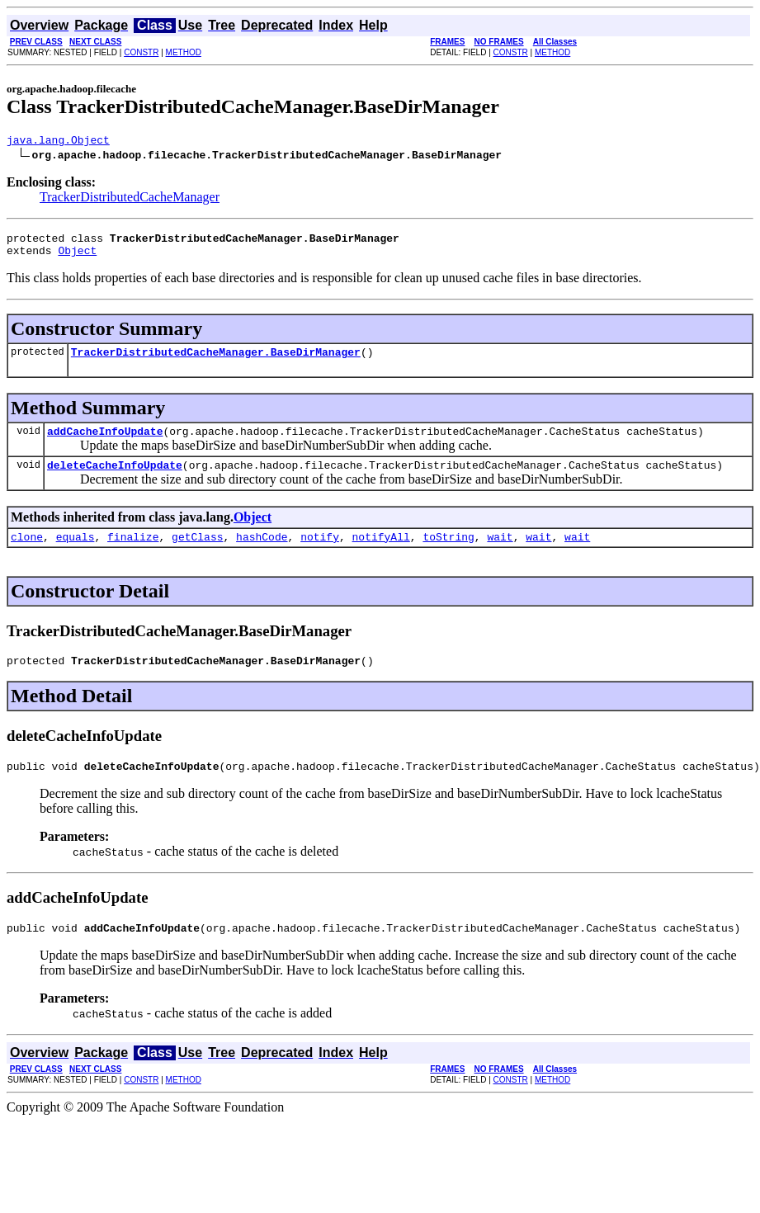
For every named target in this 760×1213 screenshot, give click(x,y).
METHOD (183, 52)
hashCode (261, 553)
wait (499, 553)
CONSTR (141, 52)
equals (75, 553)
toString (448, 553)
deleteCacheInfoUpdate (114, 479)
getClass (197, 553)
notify (319, 553)
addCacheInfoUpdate (105, 443)
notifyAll (381, 553)
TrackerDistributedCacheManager (130, 199)
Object (77, 257)
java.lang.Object (58, 142)
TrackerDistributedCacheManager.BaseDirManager (216, 361)
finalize (132, 553)
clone (27, 553)
